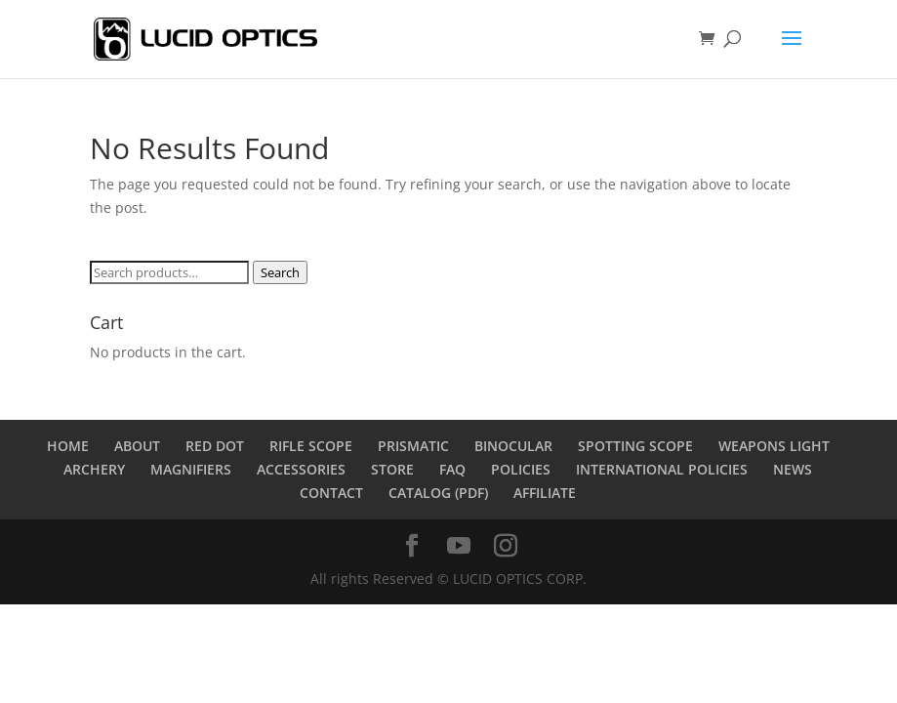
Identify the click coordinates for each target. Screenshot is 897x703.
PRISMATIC (413, 445)
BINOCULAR (513, 445)
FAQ (452, 469)
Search (280, 272)
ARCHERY (94, 469)
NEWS (792, 469)
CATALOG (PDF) (438, 492)
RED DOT (214, 445)
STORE (392, 469)
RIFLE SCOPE (310, 445)
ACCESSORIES (301, 469)
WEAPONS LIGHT (774, 445)
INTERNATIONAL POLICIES (662, 469)
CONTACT (331, 492)
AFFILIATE (544, 492)
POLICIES (520, 469)
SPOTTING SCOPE (635, 445)
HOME (68, 445)
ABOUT (137, 445)
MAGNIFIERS (190, 469)
